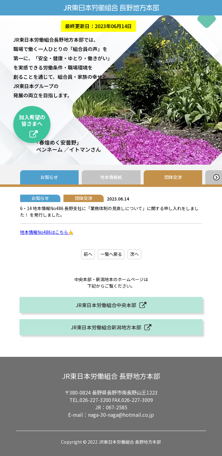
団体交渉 (173, 177)
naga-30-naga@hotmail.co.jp (121, 414)
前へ (88, 254)
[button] (216, 177)
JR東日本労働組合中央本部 (106, 305)
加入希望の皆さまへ (32, 120)
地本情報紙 (111, 177)
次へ (134, 254)
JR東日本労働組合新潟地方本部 (106, 327)
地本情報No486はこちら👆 (46, 232)
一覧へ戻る (111, 254)
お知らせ (49, 177)
